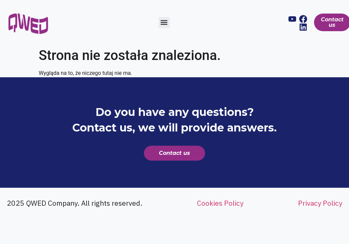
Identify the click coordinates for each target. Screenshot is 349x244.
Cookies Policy (220, 203)
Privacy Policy (320, 203)
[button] (164, 22)
